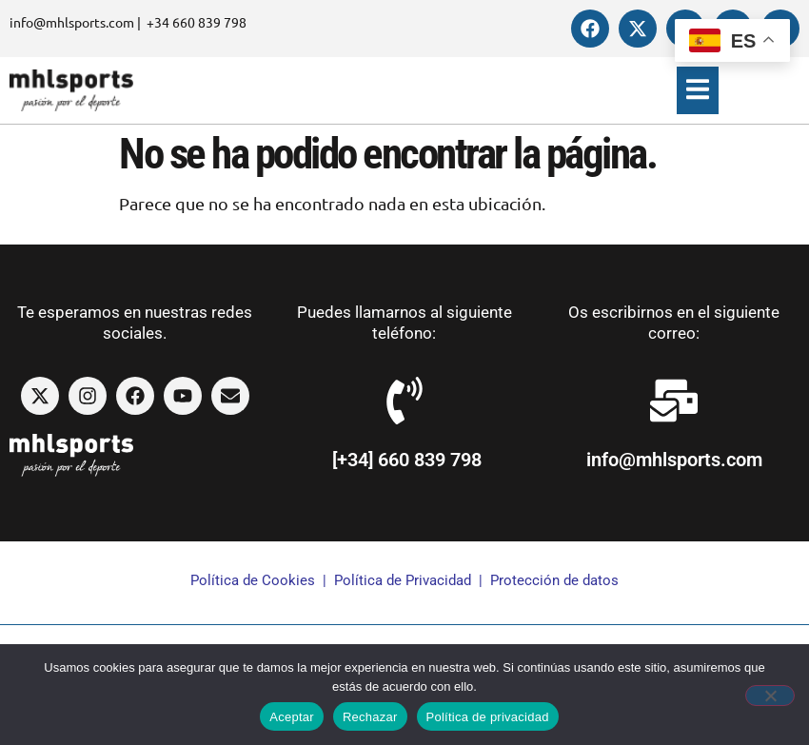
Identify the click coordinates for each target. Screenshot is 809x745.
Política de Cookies (252, 580)
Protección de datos (554, 580)
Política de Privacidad (402, 580)
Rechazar (370, 717)
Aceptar (291, 717)
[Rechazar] (770, 695)
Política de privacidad (487, 717)
